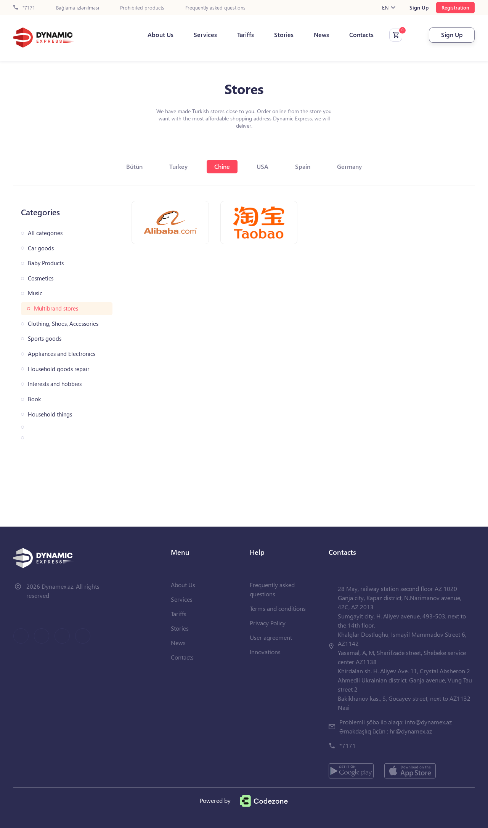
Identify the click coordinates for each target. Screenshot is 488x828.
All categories (45, 233)
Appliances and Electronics (61, 353)
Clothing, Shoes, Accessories (63, 323)
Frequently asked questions (215, 8)
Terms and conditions (278, 608)
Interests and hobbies (55, 384)
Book (34, 399)
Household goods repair (58, 369)
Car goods (41, 248)
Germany (349, 166)
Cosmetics (40, 278)
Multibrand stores (56, 308)
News (321, 34)
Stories (284, 34)
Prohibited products (142, 8)
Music (35, 293)
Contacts (361, 34)
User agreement (271, 637)
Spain (302, 166)
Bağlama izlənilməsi (77, 8)
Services (205, 34)
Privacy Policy (268, 623)
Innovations (265, 652)
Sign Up (419, 8)
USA (262, 166)
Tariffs (245, 34)
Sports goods (44, 338)
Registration (455, 7)
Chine (222, 166)
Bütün (134, 166)
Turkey (178, 166)
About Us (160, 34)
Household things (50, 414)
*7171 (24, 8)
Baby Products (46, 263)
